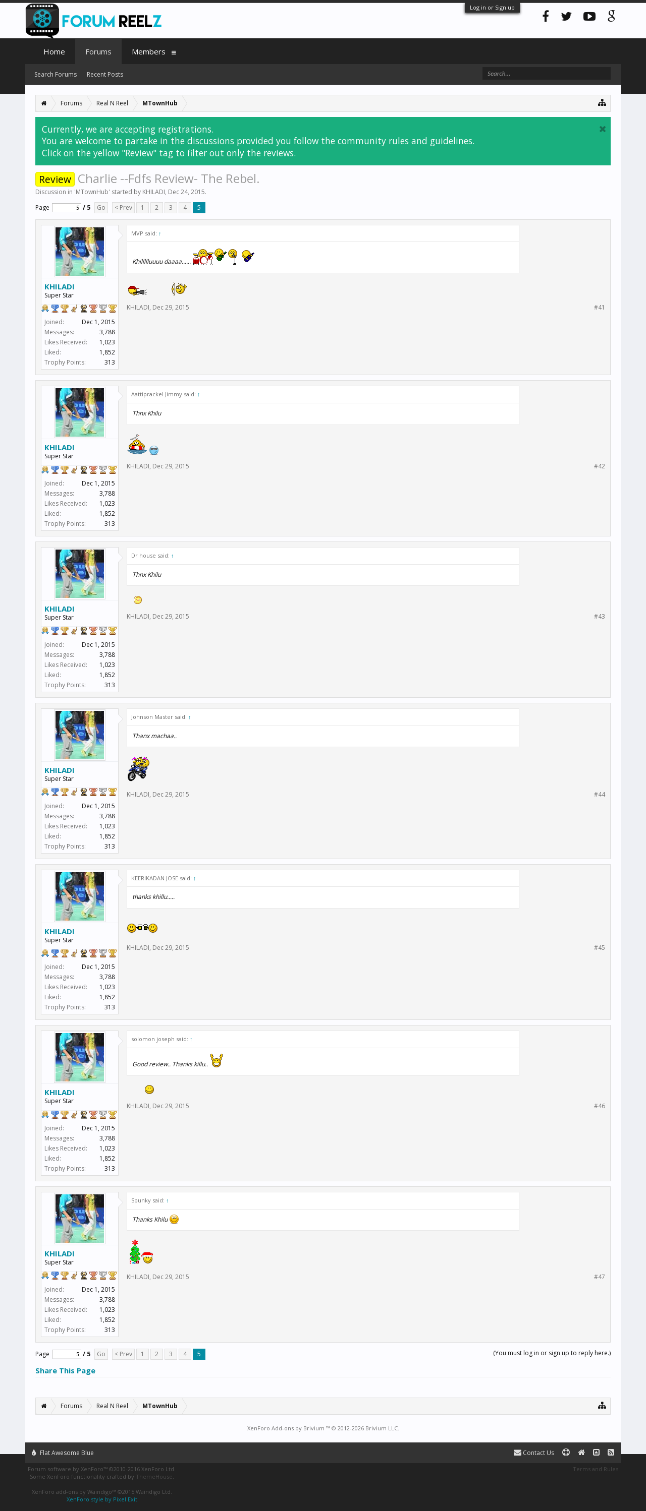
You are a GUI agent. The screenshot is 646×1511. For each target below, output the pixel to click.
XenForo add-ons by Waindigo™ (74, 1491)
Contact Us (534, 1452)
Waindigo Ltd (153, 1491)
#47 (599, 1277)
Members (149, 51)
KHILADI (153, 192)
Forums (98, 51)
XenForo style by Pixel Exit (102, 1499)
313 (109, 362)
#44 (599, 795)
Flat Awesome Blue (63, 1452)
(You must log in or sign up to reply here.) (552, 1353)
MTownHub (92, 192)
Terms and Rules (595, 1469)
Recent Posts (105, 74)
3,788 (107, 332)
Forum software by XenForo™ (102, 1469)
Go (101, 207)
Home (54, 51)
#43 (599, 617)
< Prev (123, 207)
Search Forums (55, 74)
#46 (599, 1106)
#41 (599, 308)
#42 (599, 466)
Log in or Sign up (492, 7)
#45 (599, 948)
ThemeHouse (154, 1476)
